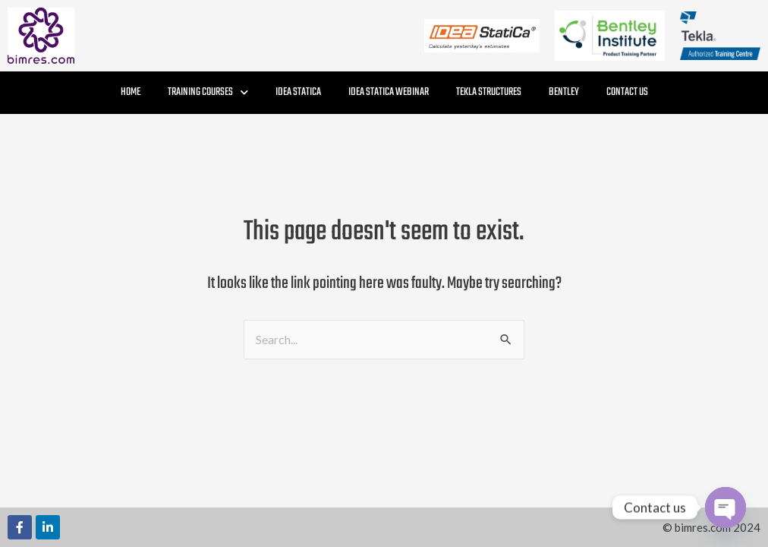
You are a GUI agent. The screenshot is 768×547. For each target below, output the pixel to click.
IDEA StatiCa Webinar (388, 92)
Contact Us (627, 92)
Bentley (564, 92)
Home (130, 92)
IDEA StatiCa (298, 92)
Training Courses (208, 92)
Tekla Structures (488, 92)
